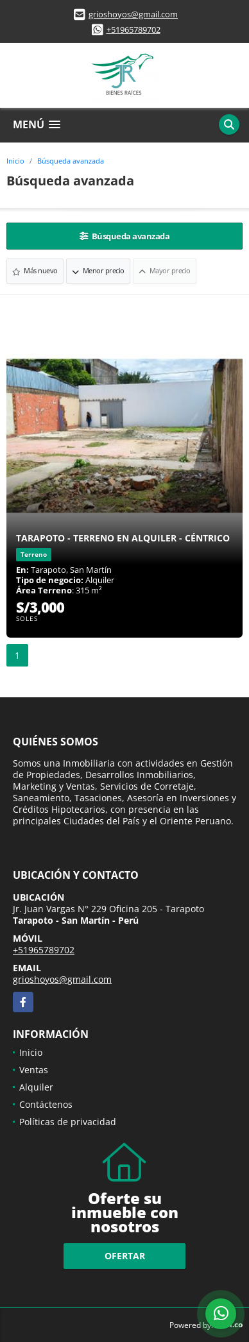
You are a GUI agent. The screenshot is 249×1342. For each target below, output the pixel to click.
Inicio (15, 161)
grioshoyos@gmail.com (133, 14)
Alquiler (36, 1087)
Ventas (33, 1070)
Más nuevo (35, 270)
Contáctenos (46, 1104)
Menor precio (98, 270)
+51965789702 (133, 29)
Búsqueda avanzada (70, 161)
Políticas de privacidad (67, 1122)
